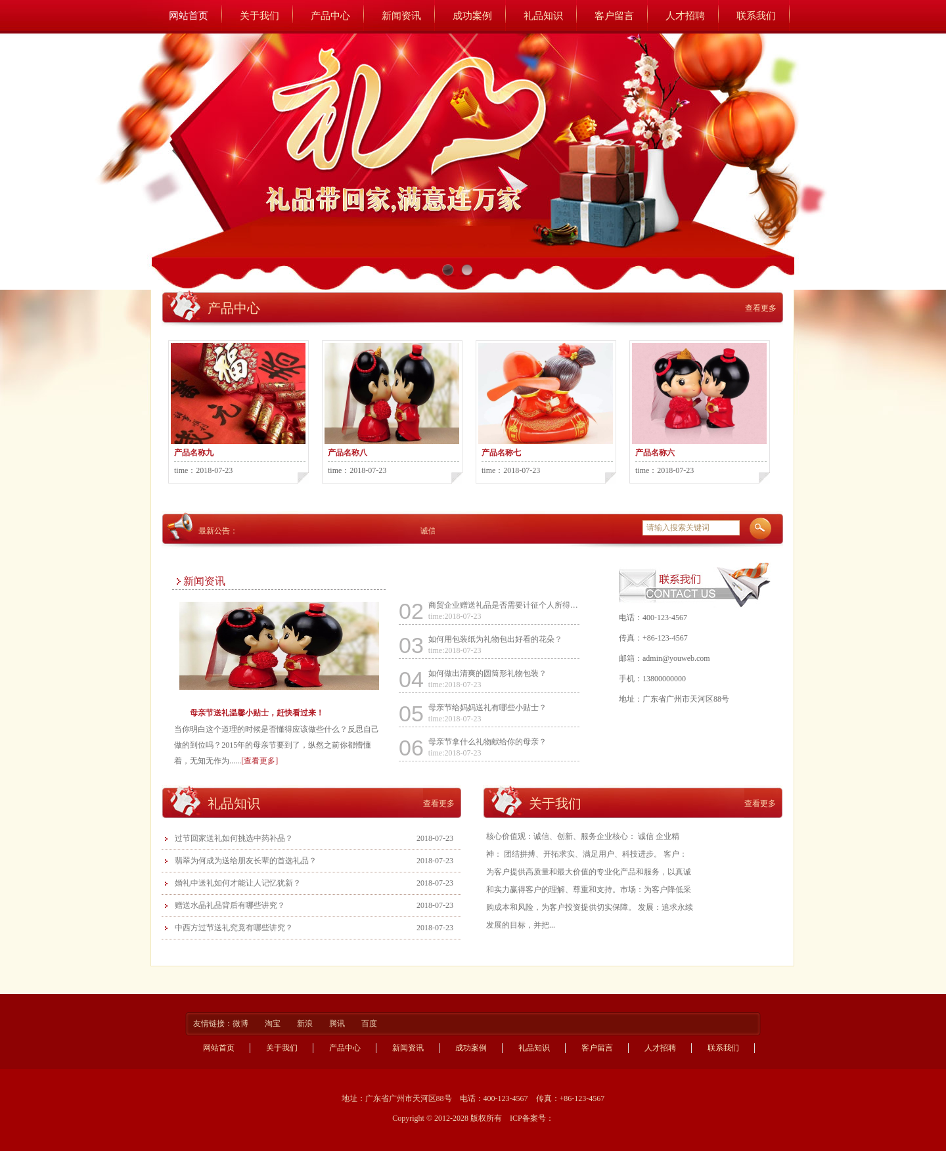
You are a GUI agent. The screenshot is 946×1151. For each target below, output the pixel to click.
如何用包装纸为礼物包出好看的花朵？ (495, 639)
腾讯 (338, 1023)
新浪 (306, 1023)
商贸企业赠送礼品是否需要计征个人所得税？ (503, 605)
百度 (369, 1023)
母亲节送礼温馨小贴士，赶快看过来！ (257, 712)
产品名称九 (194, 452)
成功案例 (472, 16)
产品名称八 (347, 452)
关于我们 (259, 16)
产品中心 (330, 16)
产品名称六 (655, 452)
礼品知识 (543, 16)
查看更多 (761, 308)
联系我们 (756, 16)
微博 (241, 1023)
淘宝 (273, 1023)
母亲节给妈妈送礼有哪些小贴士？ (487, 707)
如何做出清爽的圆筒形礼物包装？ (487, 673)
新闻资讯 (401, 16)
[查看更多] (259, 760)
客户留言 (614, 16)
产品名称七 (501, 452)
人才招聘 (685, 16)
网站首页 (188, 16)
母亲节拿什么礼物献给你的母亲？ (487, 741)
